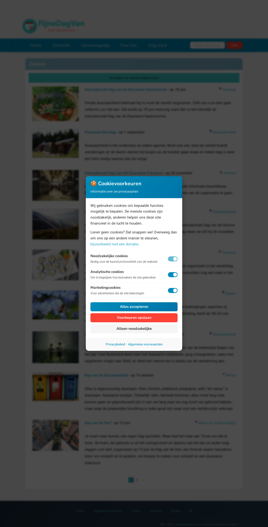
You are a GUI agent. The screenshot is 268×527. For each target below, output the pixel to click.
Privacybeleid (115, 344)
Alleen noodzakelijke (134, 328)
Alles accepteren (134, 306)
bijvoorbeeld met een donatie (114, 244)
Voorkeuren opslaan (134, 317)
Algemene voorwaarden (145, 344)
